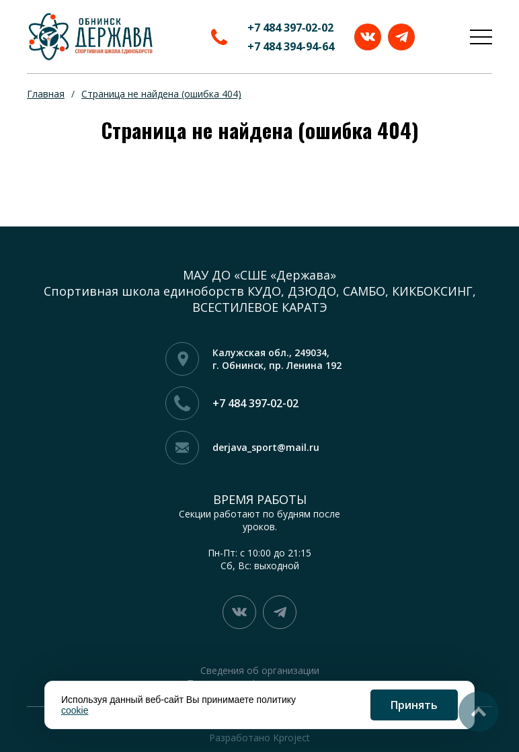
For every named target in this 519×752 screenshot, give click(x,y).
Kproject (291, 737)
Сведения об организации (259, 670)
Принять (414, 705)
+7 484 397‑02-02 (290, 27)
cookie (74, 710)
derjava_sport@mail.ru (265, 447)
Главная (46, 93)
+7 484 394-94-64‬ (290, 46)
